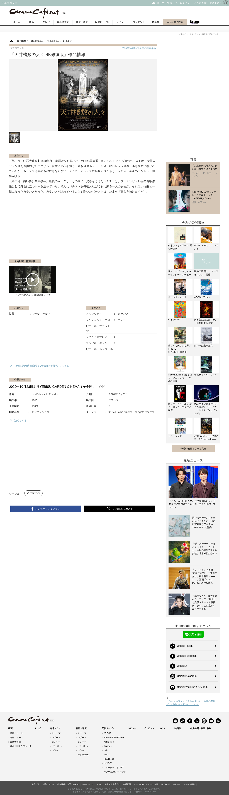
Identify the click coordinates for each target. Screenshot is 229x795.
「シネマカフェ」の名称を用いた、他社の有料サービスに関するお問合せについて (193, 703)
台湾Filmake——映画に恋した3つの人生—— (206, 438)
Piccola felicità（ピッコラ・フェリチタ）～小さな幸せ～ (180, 377)
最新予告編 (15, 742)
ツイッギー (174, 319)
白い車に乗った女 (203, 345)
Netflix (106, 754)
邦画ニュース (16, 733)
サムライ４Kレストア (205, 374)
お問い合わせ (48, 784)
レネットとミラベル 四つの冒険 (180, 247)
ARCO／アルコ (202, 297)
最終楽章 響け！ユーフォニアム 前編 (206, 273)
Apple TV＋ (109, 742)
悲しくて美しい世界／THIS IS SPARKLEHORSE (179, 348)
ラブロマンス (34, 493)
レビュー (121, 22)
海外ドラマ (63, 22)
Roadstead (109, 759)
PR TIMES (165, 784)
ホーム (16, 22)
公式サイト (20, 420)
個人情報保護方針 (112, 784)
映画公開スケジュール (20, 746)
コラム (55, 750)
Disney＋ (108, 746)
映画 (31, 22)
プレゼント (139, 22)
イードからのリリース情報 (146, 784)
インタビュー (58, 746)
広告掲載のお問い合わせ (68, 784)
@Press (176, 784)
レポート (56, 737)
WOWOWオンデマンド (115, 772)
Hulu (106, 750)
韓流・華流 (82, 22)
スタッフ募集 (189, 784)
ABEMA (107, 733)
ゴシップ (56, 742)
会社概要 (127, 784)
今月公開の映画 (175, 22)
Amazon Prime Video (114, 737)
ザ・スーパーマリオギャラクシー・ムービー (179, 273)
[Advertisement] (51, 231)
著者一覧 (35, 784)
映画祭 (155, 22)
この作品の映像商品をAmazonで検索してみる (41, 365)
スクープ (56, 733)
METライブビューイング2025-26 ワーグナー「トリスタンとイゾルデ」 (206, 408)
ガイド (162, 728)
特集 (209, 728)
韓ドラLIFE (83, 754)
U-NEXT (108, 763)
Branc (195, 22)
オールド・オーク (177, 297)
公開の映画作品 (139, 48)
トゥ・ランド (175, 436)
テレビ (46, 22)
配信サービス (102, 22)
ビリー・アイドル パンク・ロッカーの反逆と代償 (180, 407)
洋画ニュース (16, 737)
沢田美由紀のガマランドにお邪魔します (205, 321)
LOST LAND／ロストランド (206, 247)
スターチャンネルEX (114, 767)
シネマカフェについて (92, 784)
